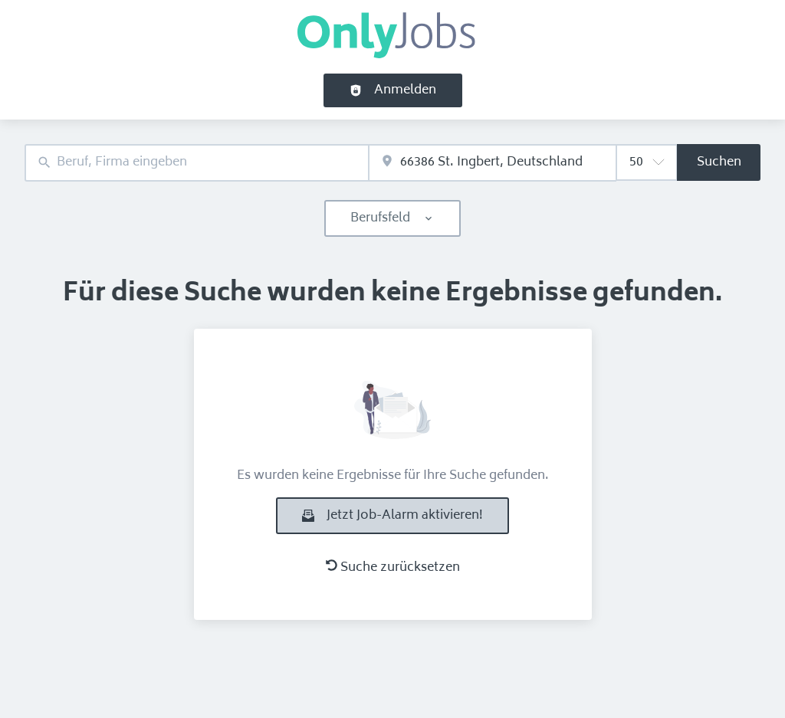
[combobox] (197, 163)
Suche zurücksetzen (393, 568)
